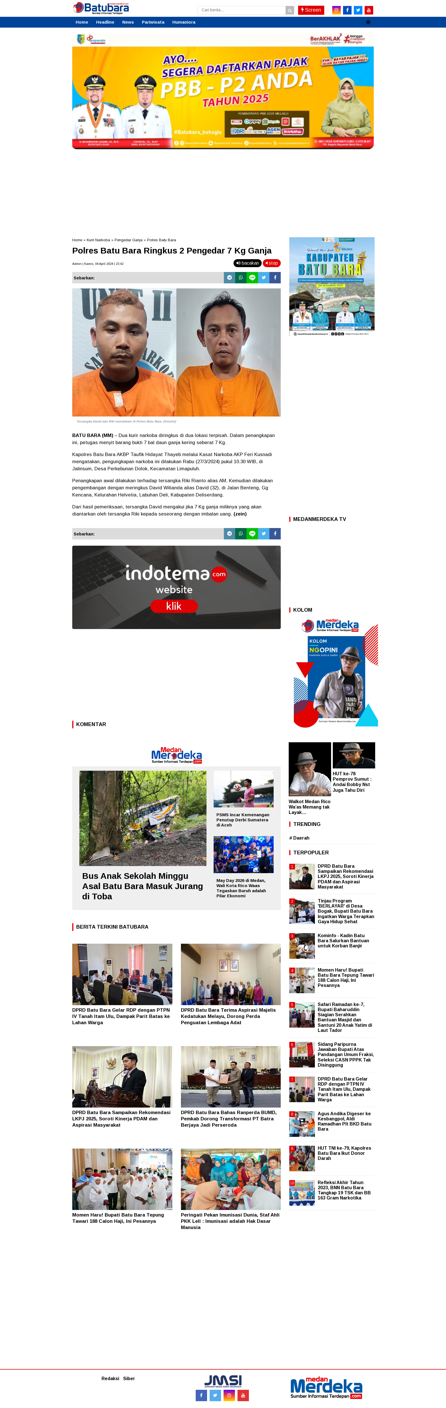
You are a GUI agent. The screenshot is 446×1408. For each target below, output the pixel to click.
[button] (368, 19)
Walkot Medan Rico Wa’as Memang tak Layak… (310, 807)
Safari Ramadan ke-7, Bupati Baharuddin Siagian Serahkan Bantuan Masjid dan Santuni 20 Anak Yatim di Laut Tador (345, 1017)
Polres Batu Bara (161, 240)
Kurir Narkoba (98, 240)
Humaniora (183, 22)
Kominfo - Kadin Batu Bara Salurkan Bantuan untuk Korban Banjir (343, 940)
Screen (311, 10)
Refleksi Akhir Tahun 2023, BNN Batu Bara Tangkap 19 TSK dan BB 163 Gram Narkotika (344, 1190)
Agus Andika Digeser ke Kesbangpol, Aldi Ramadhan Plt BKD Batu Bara (344, 1121)
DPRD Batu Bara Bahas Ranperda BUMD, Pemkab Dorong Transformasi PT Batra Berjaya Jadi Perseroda (229, 1119)
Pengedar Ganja (129, 240)
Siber (129, 1378)
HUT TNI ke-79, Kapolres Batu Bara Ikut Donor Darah (344, 1153)
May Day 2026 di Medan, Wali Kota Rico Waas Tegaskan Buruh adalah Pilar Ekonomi (241, 888)
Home (82, 22)
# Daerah (299, 838)
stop (272, 263)
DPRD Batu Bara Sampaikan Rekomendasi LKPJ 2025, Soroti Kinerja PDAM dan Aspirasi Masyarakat (121, 1119)
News (128, 22)
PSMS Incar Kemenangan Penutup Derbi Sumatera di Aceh (242, 819)
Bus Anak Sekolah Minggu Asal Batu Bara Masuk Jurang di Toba (142, 886)
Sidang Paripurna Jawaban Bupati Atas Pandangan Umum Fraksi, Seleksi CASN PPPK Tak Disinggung (346, 1054)
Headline (105, 22)
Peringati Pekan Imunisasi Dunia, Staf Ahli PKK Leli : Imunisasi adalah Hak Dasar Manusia (230, 1221)
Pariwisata (153, 22)
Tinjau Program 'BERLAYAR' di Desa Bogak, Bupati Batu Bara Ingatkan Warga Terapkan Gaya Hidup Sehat (346, 911)
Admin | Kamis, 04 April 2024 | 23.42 (97, 263)
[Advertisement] (223, 192)
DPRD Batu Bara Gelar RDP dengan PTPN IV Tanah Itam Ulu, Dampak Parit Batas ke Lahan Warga (121, 1016)
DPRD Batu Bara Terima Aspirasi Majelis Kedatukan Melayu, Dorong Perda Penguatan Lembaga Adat (228, 1016)
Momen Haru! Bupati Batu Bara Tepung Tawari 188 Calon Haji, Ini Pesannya (346, 978)
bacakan (247, 263)
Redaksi (110, 1378)
